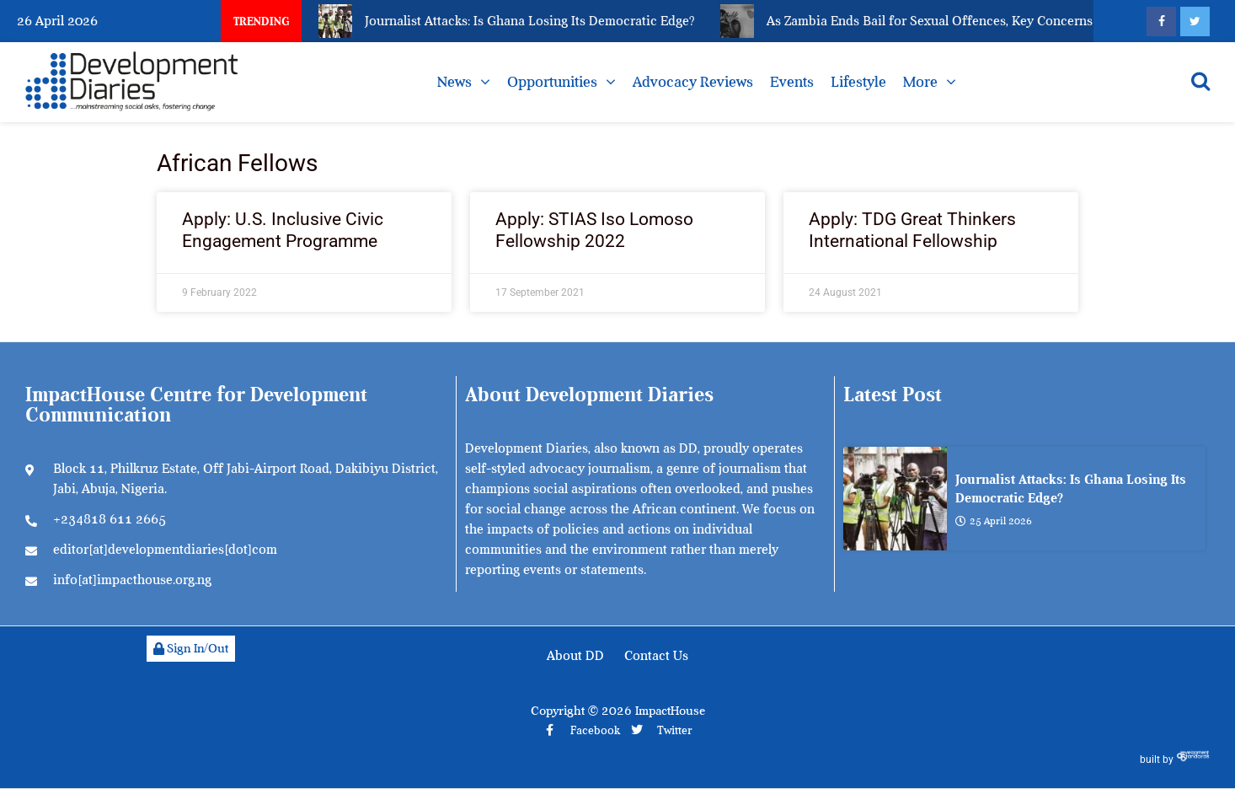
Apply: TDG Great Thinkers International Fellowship (912, 229)
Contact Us (656, 655)
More (920, 81)
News (454, 81)
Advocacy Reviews (693, 81)
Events (792, 81)
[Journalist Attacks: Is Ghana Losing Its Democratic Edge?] (895, 498)
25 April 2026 (993, 521)
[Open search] (1200, 81)
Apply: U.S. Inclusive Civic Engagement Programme (282, 229)
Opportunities (552, 81)
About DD (575, 655)
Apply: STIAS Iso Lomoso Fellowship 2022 (594, 229)
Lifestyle (858, 81)
